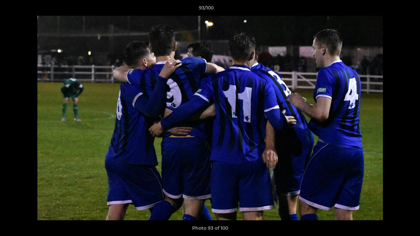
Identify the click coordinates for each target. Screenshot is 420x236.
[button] (392, 9)
